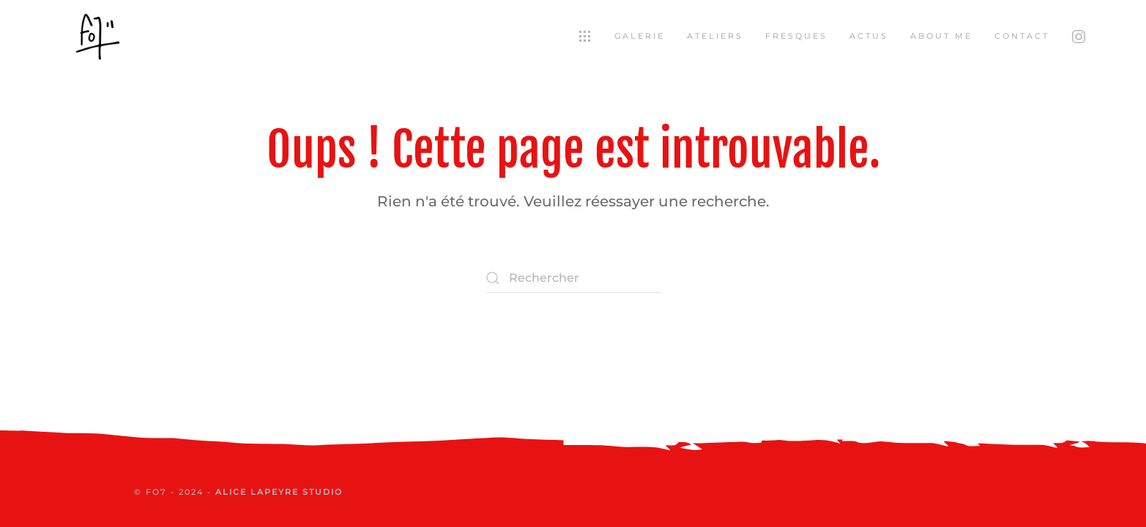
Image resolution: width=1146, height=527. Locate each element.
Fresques (796, 36)
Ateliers (715, 36)
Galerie (639, 36)
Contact (1021, 36)
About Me (941, 36)
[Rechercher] (573, 278)
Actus (868, 36)
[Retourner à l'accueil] (97, 36)
